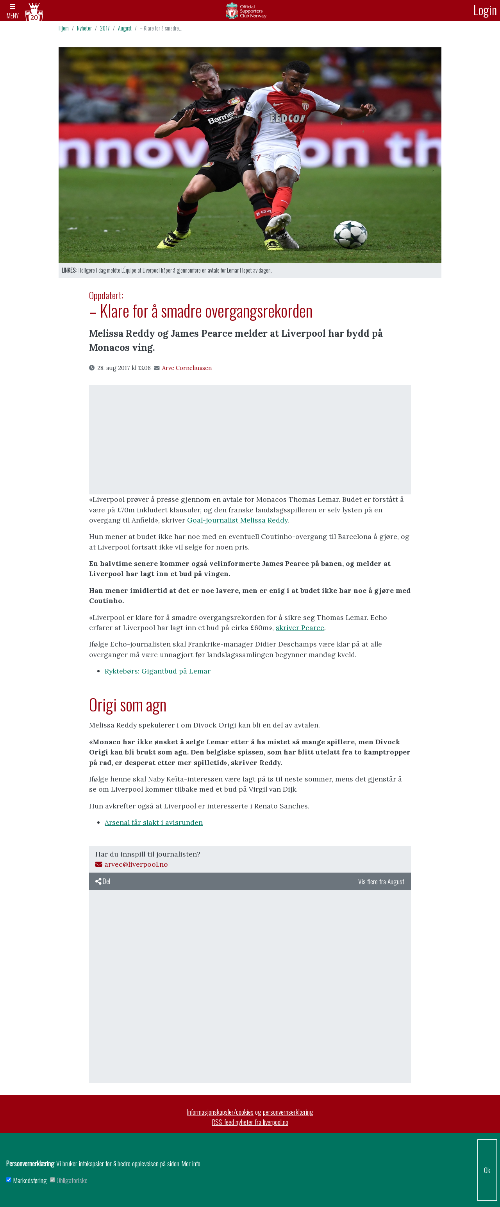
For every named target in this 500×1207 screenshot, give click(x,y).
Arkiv (250, 11)
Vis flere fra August (381, 882)
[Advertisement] (250, 441)
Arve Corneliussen (183, 368)
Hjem (64, 29)
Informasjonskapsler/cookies (220, 1112)
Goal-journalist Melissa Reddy (237, 521)
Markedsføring (30, 1180)
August (125, 29)
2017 (105, 29)
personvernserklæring (288, 1112)
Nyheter (84, 29)
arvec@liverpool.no (131, 865)
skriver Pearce (300, 628)
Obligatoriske (72, 1180)
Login (485, 9)
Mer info (190, 1163)
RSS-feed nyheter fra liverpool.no (250, 1123)
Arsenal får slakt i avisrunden (154, 823)
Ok (487, 1170)
